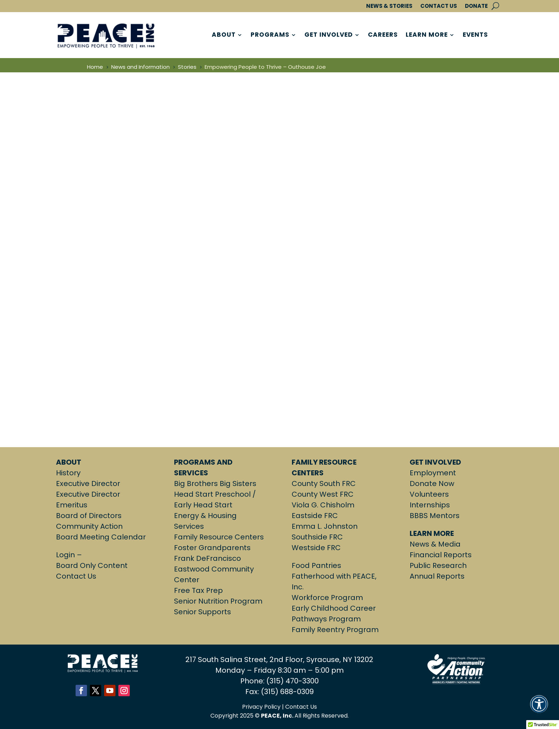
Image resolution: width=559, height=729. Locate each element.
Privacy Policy (261, 707)
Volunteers (429, 494)
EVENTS (475, 35)
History (68, 473)
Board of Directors (89, 516)
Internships (430, 505)
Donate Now (432, 483)
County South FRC (324, 483)
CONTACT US (438, 6)
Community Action (89, 526)
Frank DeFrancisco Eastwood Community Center (214, 569)
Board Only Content (92, 565)
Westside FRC (316, 548)
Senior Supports (202, 612)
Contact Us (76, 576)
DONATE (476, 6)
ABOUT (224, 35)
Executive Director (88, 483)
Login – (70, 555)
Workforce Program (327, 598)
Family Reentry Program (335, 630)
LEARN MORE (427, 35)
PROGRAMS (270, 35)
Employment (433, 473)
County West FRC (323, 494)
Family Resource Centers (219, 537)
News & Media (435, 544)
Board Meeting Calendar (101, 537)
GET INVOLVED (328, 35)
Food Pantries (316, 565)
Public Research (438, 565)
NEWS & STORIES (389, 6)
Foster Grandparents (212, 548)
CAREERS (383, 35)
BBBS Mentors (435, 516)
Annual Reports (437, 576)
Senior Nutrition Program (218, 601)
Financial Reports (441, 555)
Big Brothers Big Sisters (215, 483)
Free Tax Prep (198, 590)
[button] (539, 708)
